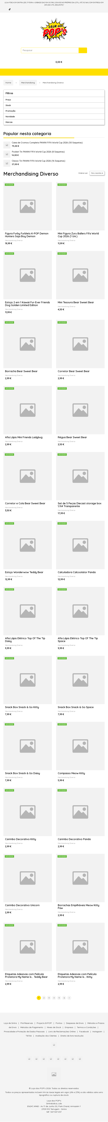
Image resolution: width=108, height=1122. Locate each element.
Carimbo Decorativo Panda (74, 839)
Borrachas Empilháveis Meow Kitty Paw (78, 907)
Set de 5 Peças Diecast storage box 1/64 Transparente (79, 505)
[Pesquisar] (83, 50)
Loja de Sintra (10, 1023)
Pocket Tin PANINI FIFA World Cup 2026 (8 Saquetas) (38, 151)
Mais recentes (97, 173)
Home (8, 82)
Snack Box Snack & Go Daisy (22, 773)
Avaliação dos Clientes (46, 1036)
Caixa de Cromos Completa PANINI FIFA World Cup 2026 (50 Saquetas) (47, 142)
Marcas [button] (9, 122)
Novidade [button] (10, 116)
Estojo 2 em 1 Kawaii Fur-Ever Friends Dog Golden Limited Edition (27, 304)
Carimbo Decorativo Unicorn (22, 905)
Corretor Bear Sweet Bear (74, 371)
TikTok (29, 1036)
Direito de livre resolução (72, 1036)
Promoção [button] (10, 111)
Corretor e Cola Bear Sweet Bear (25, 503)
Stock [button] (8, 105)
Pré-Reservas (27, 1023)
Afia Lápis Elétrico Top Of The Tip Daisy (25, 640)
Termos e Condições (86, 1027)
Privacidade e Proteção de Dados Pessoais (24, 1032)
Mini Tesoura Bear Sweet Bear (76, 302)
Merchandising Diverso (30, 174)
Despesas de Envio (75, 1023)
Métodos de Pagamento (31, 1027)
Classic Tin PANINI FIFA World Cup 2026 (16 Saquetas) (38, 160)
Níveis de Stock (54, 1027)
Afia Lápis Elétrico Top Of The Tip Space (78, 640)
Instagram (97, 1032)
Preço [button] (8, 99)
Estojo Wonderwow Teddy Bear (24, 572)
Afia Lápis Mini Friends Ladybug (23, 437)
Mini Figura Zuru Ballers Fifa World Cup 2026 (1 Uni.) (78, 235)
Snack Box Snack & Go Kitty (22, 707)
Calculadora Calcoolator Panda (77, 572)
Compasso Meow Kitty (71, 773)
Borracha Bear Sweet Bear (21, 371)
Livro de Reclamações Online (62, 1032)
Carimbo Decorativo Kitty (20, 839)
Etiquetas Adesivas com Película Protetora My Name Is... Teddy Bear (26, 976)
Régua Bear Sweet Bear (72, 437)
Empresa (69, 1027)
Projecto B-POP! (44, 1023)
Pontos (59, 1023)
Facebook (84, 1032)
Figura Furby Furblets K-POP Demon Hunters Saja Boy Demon (26, 235)
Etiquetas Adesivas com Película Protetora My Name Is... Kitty (77, 976)
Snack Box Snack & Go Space (76, 707)
